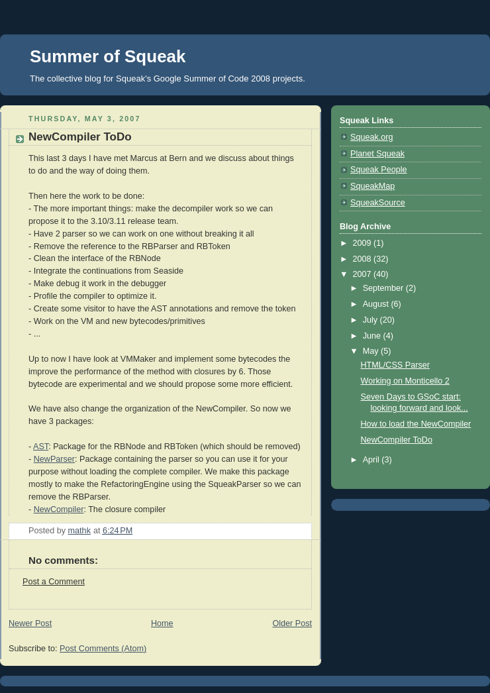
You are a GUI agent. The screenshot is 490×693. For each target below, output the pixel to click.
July (371, 320)
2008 (363, 259)
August (377, 304)
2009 (363, 243)
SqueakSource (377, 202)
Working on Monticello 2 (405, 381)
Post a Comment (54, 581)
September (384, 288)
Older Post (292, 623)
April (372, 459)
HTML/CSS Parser (395, 365)
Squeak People (378, 169)
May (372, 351)
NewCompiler (59, 509)
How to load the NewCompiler (416, 424)
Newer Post (30, 623)
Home (162, 623)
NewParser (54, 459)
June (373, 336)
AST (40, 446)
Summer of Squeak (108, 56)
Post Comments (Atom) (103, 648)
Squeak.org (371, 137)
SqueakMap (372, 186)
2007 (363, 274)
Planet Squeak (377, 153)
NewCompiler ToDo (396, 440)
